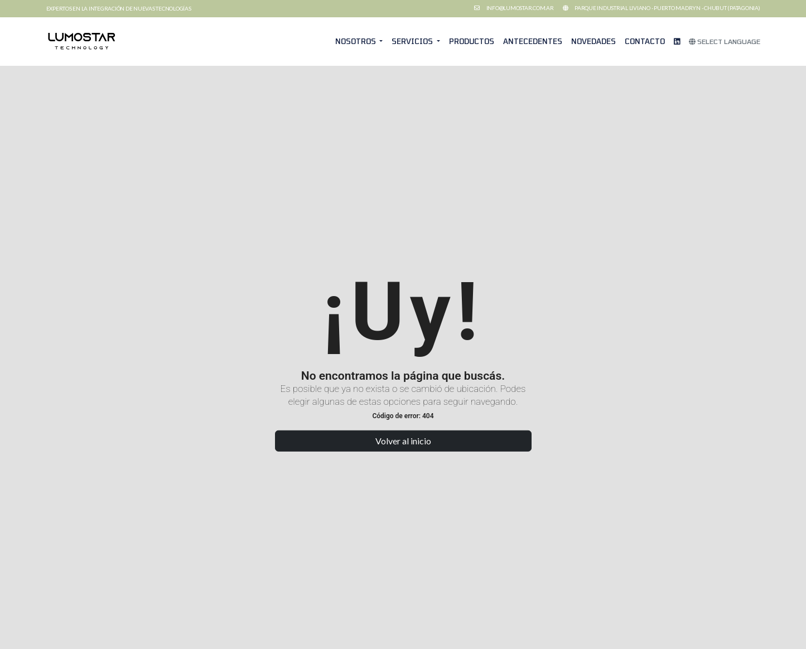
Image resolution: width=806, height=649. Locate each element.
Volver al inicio (403, 440)
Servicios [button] (413, 41)
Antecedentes (532, 41)
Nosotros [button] (356, 41)
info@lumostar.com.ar (520, 7)
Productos (471, 41)
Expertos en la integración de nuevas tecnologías (118, 8)
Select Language (724, 41)
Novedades (593, 41)
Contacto (645, 41)
